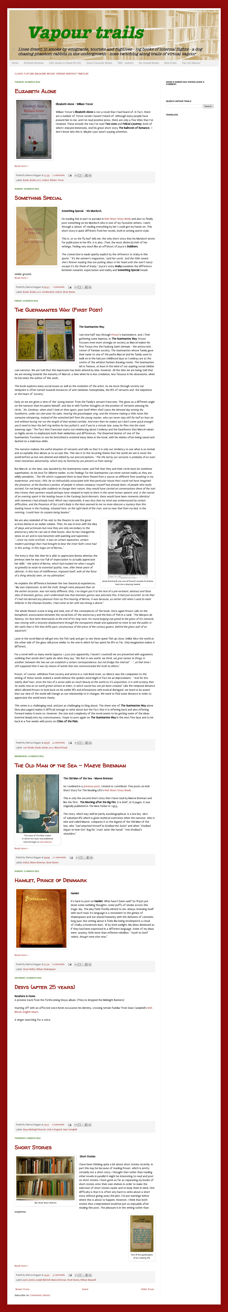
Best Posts (170, 62)
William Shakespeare (46, 969)
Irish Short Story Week (118, 218)
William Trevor (57, 180)
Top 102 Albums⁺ (191, 62)
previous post (92, 786)
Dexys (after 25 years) (45, 987)
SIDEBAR (60, 73)
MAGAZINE (40, 73)
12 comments (59, 857)
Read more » (21, 166)
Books (26, 180)
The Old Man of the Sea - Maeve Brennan (70, 765)
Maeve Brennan (37, 862)
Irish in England (54, 1129)
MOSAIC (51, 73)
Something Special (38, 197)
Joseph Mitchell (43, 1280)
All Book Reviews (33, 62)
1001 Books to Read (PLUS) (65, 62)
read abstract (45, 842)
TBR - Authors (125, 62)
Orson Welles (29, 969)
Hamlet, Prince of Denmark (50, 880)
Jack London (29, 1280)
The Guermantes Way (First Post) (58, 309)
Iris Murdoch (48, 292)
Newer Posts (23, 1289)
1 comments (58, 287)
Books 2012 (35, 180)
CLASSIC (19, 73)
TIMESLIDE (83, 73)
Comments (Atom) (40, 1295)
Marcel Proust (61, 747)
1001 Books (28, 747)
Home (15, 62)
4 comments (58, 742)
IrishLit (45, 180)
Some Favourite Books (99, 62)
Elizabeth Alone (35, 91)
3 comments (59, 1275)
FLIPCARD (29, 73)
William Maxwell (88, 1280)
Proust (115, 334)
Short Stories (69, 292)
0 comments (58, 964)
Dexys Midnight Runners (34, 1129)
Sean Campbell (70, 1129)
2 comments (58, 175)
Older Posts (147, 1289)
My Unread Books (149, 62)
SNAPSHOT (71, 73)
